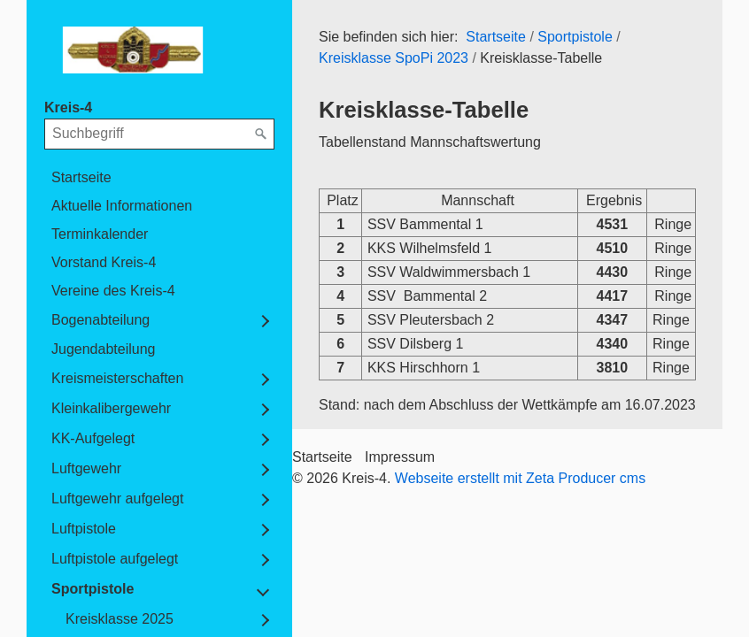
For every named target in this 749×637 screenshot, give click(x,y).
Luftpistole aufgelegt (114, 558)
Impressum (400, 456)
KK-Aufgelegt (93, 438)
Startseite (81, 177)
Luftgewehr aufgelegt (117, 498)
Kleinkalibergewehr (111, 408)
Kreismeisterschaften (117, 378)
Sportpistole (92, 588)
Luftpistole (83, 528)
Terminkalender (99, 234)
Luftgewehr (86, 468)
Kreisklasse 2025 (120, 618)
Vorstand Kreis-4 (103, 262)
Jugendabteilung (103, 349)
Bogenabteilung (100, 319)
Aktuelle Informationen (121, 205)
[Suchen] (261, 134)
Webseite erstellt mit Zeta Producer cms (520, 478)
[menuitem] (159, 178)
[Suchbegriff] (159, 134)
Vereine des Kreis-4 (113, 290)
